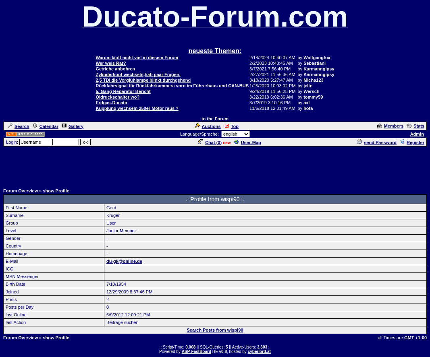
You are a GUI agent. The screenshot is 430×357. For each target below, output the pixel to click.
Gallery (72, 126)
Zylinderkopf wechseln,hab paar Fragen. (138, 74)
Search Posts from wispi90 (215, 330)
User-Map (247, 142)
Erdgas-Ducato (111, 102)
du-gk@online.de (124, 261)
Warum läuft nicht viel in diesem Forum (137, 57)
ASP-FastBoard (196, 351)
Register (412, 142)
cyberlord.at (259, 351)
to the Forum (215, 118)
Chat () (210, 142)
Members (390, 126)
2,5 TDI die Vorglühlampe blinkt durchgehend (143, 80)
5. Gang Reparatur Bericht (123, 91)
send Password (377, 142)
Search (18, 126)
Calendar (45, 126)
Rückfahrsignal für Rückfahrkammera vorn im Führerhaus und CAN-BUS (172, 85)
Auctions (208, 126)
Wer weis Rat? (111, 63)
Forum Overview (20, 190)
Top (231, 126)
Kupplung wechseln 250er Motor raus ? (137, 108)
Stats (415, 126)
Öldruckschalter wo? (117, 97)
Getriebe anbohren (115, 68)
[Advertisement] (215, 165)
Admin (417, 134)
